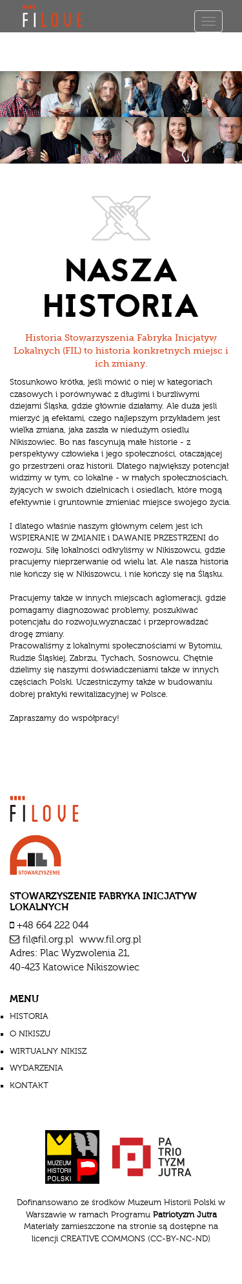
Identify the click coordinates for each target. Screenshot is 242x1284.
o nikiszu (30, 1033)
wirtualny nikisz (48, 1051)
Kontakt (29, 1085)
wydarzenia (36, 1068)
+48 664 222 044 (52, 925)
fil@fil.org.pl (48, 939)
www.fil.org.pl (110, 939)
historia (29, 1016)
